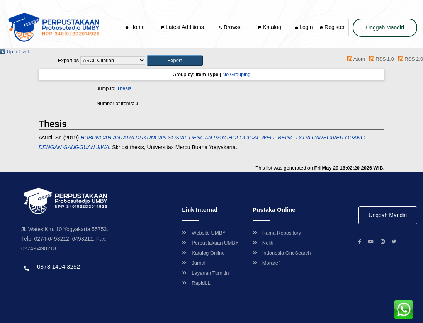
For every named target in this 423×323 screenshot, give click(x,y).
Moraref (266, 263)
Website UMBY (204, 233)
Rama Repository (277, 233)
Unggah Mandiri (385, 27)
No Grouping (237, 74)
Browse (231, 27)
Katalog (269, 27)
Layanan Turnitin (205, 273)
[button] (175, 60)
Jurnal (193, 263)
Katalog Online (203, 253)
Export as (68, 60)
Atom (355, 59)
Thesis (124, 88)
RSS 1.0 (380, 59)
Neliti (263, 243)
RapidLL (196, 283)
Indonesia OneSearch (282, 253)
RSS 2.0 (409, 59)
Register (332, 27)
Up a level (14, 51)
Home (135, 27)
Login (304, 27)
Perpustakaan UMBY (210, 243)
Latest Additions (182, 27)
